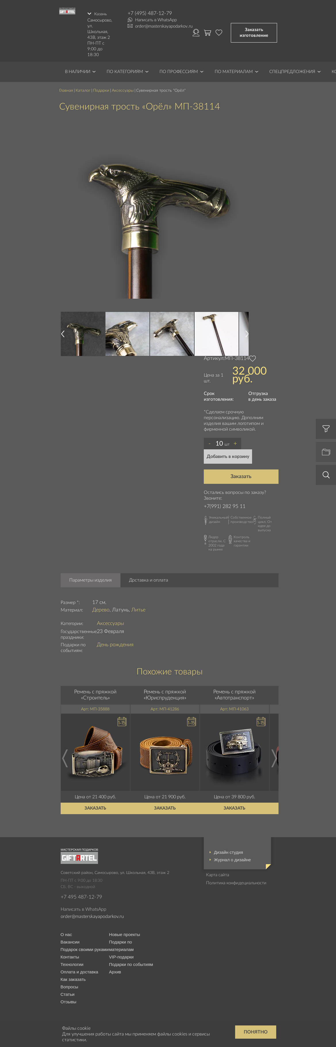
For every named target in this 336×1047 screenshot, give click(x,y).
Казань (100, 13)
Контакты (70, 956)
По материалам (234, 70)
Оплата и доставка (79, 971)
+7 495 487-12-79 (81, 896)
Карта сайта (217, 874)
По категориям (125, 70)
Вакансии (70, 941)
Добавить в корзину (228, 455)
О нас (66, 933)
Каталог (83, 89)
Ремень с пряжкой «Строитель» (95, 694)
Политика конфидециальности (236, 882)
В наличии (77, 70)
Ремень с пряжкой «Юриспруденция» (165, 694)
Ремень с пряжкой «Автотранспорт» (234, 694)
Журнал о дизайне (232, 858)
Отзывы (68, 1000)
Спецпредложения (292, 70)
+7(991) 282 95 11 (224, 505)
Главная (66, 89)
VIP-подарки (121, 956)
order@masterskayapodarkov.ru (164, 26)
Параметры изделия (90, 579)
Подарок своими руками (85, 948)
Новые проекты (124, 933)
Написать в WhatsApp (156, 20)
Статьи (68, 993)
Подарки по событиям (131, 963)
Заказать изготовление (254, 32)
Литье (138, 608)
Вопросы (69, 985)
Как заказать (73, 978)
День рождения (115, 643)
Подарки (101, 89)
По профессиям (179, 70)
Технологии (72, 963)
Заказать (241, 475)
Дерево (101, 608)
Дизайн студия (228, 851)
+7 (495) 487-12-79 (150, 13)
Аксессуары (123, 89)
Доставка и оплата (148, 579)
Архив (115, 971)
